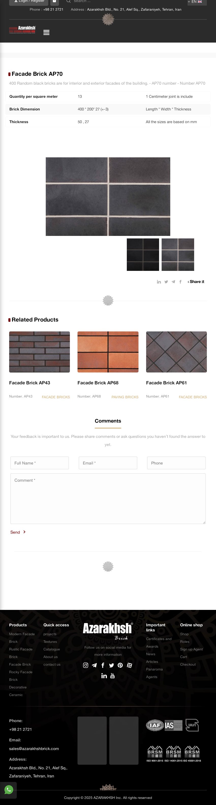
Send (15, 532)
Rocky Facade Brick (21, 675)
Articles (152, 661)
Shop (184, 634)
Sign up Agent (191, 649)
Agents (151, 676)
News (150, 654)
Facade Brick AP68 (98, 382)
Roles (184, 641)
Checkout (188, 664)
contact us (51, 664)
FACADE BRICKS (56, 397)
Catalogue (51, 649)
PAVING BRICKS (125, 397)
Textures (50, 641)
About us (50, 656)
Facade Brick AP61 (166, 382)
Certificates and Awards (159, 642)
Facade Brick (20, 664)
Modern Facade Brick (22, 637)
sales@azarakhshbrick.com (34, 748)
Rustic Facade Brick (21, 653)
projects (49, 634)
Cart (183, 656)
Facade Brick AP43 (29, 382)
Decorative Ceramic (18, 691)
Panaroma (154, 669)
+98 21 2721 (20, 729)
